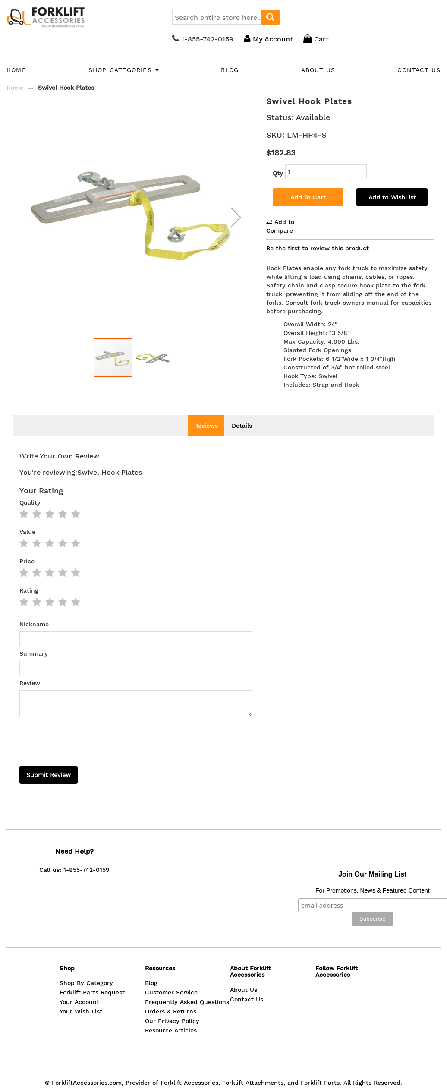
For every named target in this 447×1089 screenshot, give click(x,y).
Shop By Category (86, 944)
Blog (230, 69)
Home (16, 69)
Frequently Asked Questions (187, 963)
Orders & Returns (170, 973)
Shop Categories (123, 69)
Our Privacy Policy (172, 982)
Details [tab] (242, 425)
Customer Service (171, 954)
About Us (318, 69)
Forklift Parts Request (92, 954)
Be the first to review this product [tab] (317, 248)
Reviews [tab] (206, 425)
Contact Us (419, 69)
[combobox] (226, 17)
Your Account (79, 963)
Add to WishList (392, 197)
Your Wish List (81, 973)
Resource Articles (171, 992)
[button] (152, 370)
